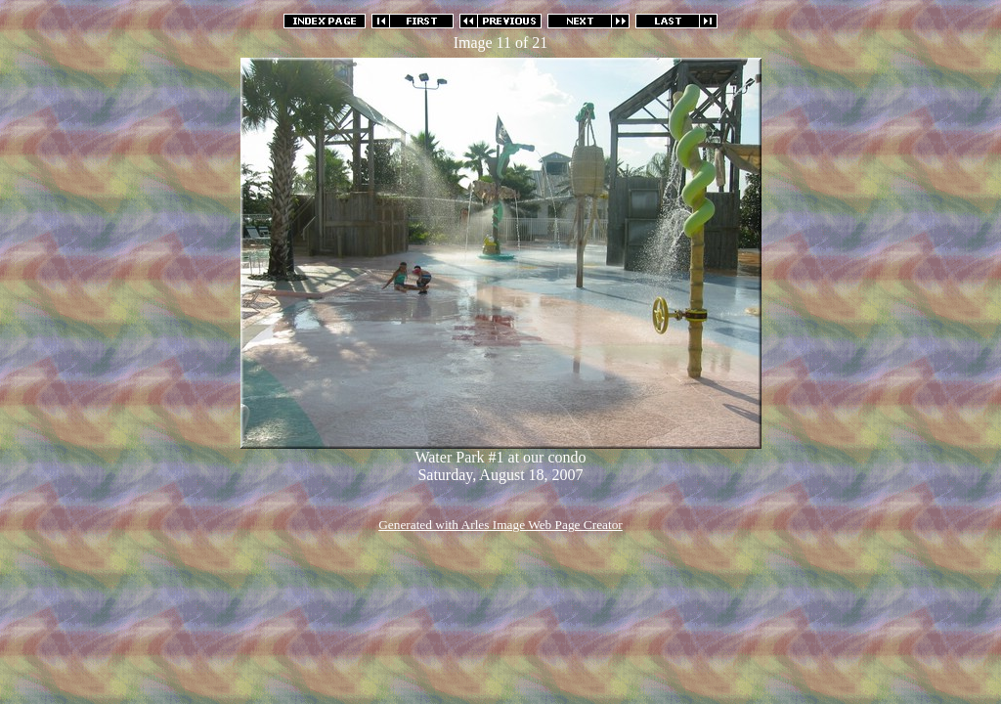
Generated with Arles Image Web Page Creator (500, 524)
